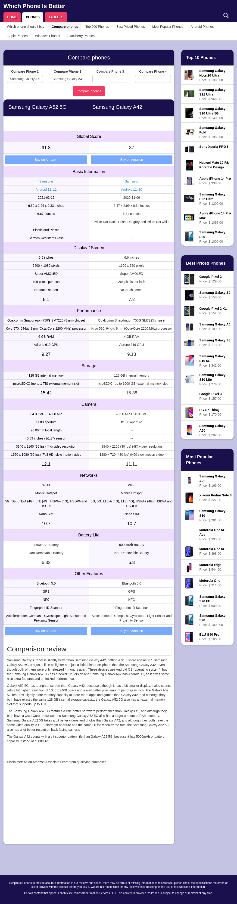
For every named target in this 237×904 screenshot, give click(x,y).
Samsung (46, 181)
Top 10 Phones (201, 57)
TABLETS (56, 17)
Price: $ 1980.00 (212, 132)
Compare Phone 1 (25, 71)
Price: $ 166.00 (212, 480)
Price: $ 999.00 (215, 181)
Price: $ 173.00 (214, 342)
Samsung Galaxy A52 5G (37, 107)
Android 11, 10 (131, 189)
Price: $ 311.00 (210, 583)
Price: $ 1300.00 (212, 75)
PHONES (33, 17)
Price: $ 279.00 (212, 379)
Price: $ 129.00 (210, 279)
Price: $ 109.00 (214, 326)
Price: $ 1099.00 (215, 217)
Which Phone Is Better (34, 6)
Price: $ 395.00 (212, 534)
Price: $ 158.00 (214, 295)
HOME (12, 17)
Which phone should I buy (25, 26)
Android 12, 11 (46, 189)
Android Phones (202, 26)
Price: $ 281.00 (212, 515)
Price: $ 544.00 (210, 567)
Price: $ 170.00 (210, 412)
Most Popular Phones (167, 26)
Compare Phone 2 (67, 71)
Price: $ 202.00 (212, 430)
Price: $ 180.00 (210, 637)
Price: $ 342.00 (212, 360)
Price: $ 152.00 (213, 311)
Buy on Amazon (46, 159)
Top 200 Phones (97, 26)
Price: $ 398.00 (212, 551)
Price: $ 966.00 (212, 94)
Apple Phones (17, 36)
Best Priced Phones (130, 26)
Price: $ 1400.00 (212, 113)
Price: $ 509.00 (212, 601)
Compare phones (65, 26)
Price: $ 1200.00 (212, 198)
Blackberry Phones (81, 36)
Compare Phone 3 (110, 71)
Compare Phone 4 (153, 71)
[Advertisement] (89, 808)
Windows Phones (47, 36)
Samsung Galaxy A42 (117, 107)
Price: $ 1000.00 (212, 236)
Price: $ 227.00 (215, 497)
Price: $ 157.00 (210, 396)
